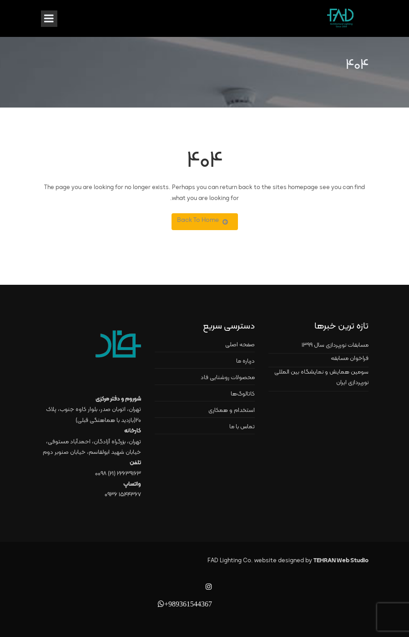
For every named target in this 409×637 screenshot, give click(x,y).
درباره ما (245, 361)
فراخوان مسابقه (350, 358)
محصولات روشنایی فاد (228, 377)
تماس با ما (242, 427)
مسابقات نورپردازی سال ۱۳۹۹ (335, 345)
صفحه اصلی (240, 344)
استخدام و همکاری (231, 410)
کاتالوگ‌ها (243, 394)
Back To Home (202, 220)
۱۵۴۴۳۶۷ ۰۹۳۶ (123, 494)
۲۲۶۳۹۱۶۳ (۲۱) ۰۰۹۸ (118, 473)
